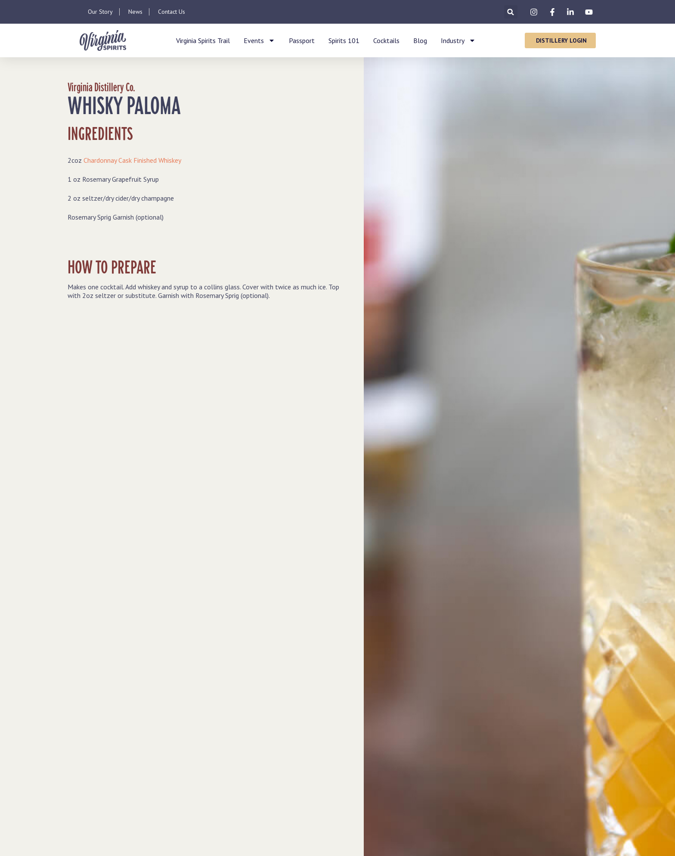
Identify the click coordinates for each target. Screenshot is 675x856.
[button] (510, 12)
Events (259, 40)
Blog (420, 40)
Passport (302, 40)
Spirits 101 (343, 40)
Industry (458, 40)
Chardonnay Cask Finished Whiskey (132, 160)
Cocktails (386, 40)
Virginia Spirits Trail (203, 40)
